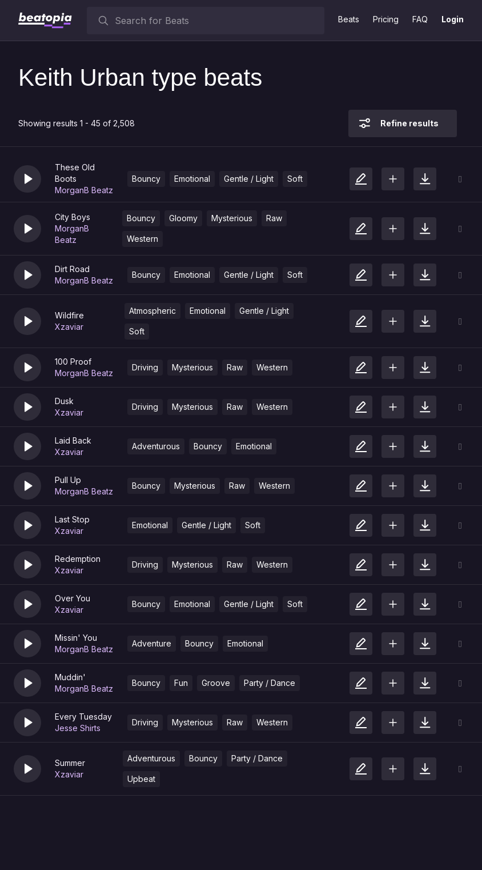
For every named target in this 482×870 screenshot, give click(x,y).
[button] (27, 179)
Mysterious (231, 218)
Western (142, 239)
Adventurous (156, 446)
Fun (181, 683)
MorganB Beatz (84, 190)
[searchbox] (217, 20)
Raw (274, 218)
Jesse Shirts (78, 728)
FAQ (420, 19)
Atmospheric (152, 311)
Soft (295, 178)
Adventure (151, 643)
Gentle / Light (249, 178)
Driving (145, 367)
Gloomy (183, 218)
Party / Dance (269, 683)
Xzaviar (69, 327)
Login (452, 19)
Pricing (386, 19)
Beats (348, 19)
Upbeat (141, 779)
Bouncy (146, 178)
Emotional (192, 178)
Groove (216, 683)
